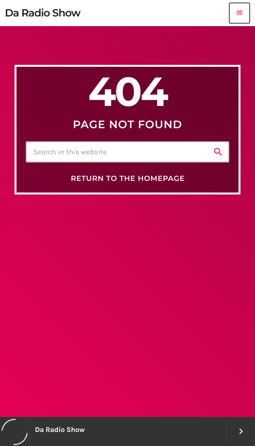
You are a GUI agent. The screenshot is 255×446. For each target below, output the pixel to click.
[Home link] (42, 13)
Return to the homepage (128, 178)
